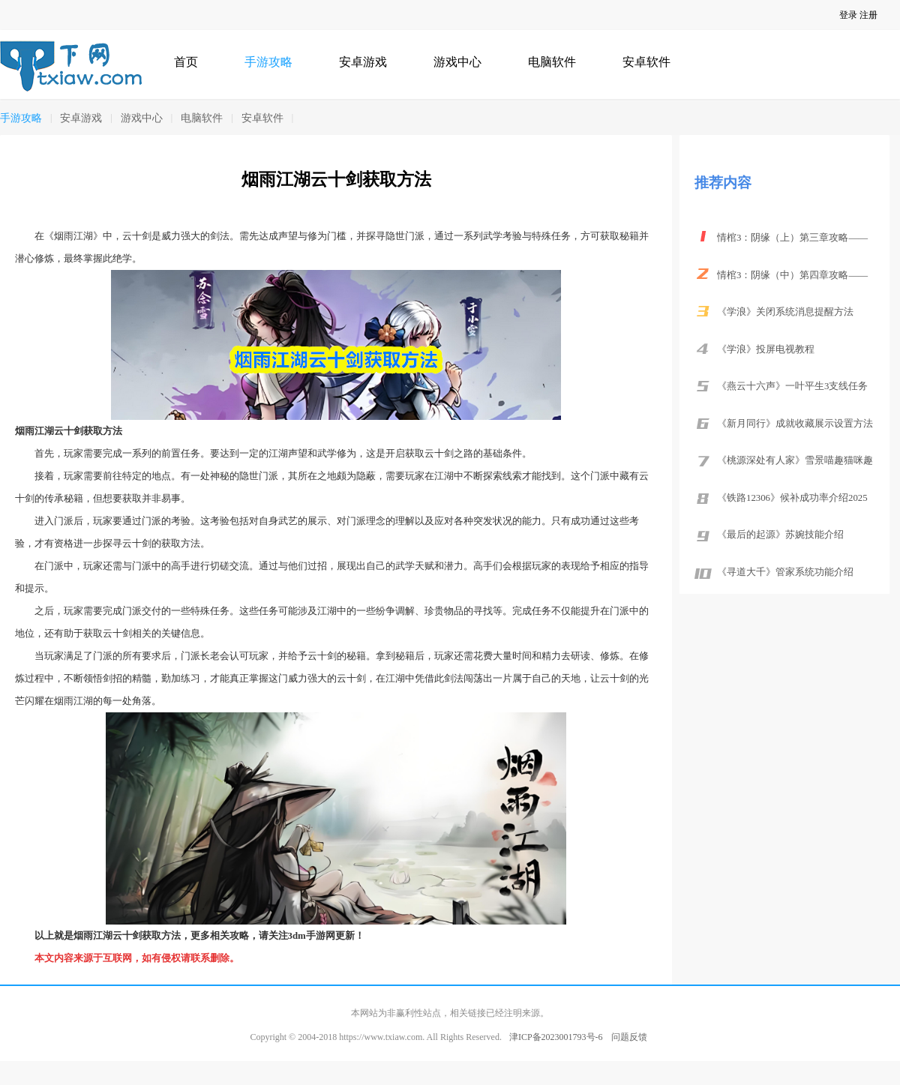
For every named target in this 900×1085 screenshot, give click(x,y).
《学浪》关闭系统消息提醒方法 (785, 312)
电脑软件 (552, 61)
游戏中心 (458, 61)
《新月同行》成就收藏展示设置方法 (795, 423)
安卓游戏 (363, 61)
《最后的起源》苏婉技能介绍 (780, 534)
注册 (869, 15)
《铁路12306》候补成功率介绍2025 (792, 498)
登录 (848, 15)
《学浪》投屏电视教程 (765, 349)
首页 (186, 61)
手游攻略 (268, 61)
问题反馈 (629, 1037)
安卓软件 (646, 61)
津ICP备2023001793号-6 (556, 1037)
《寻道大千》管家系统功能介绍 (785, 572)
